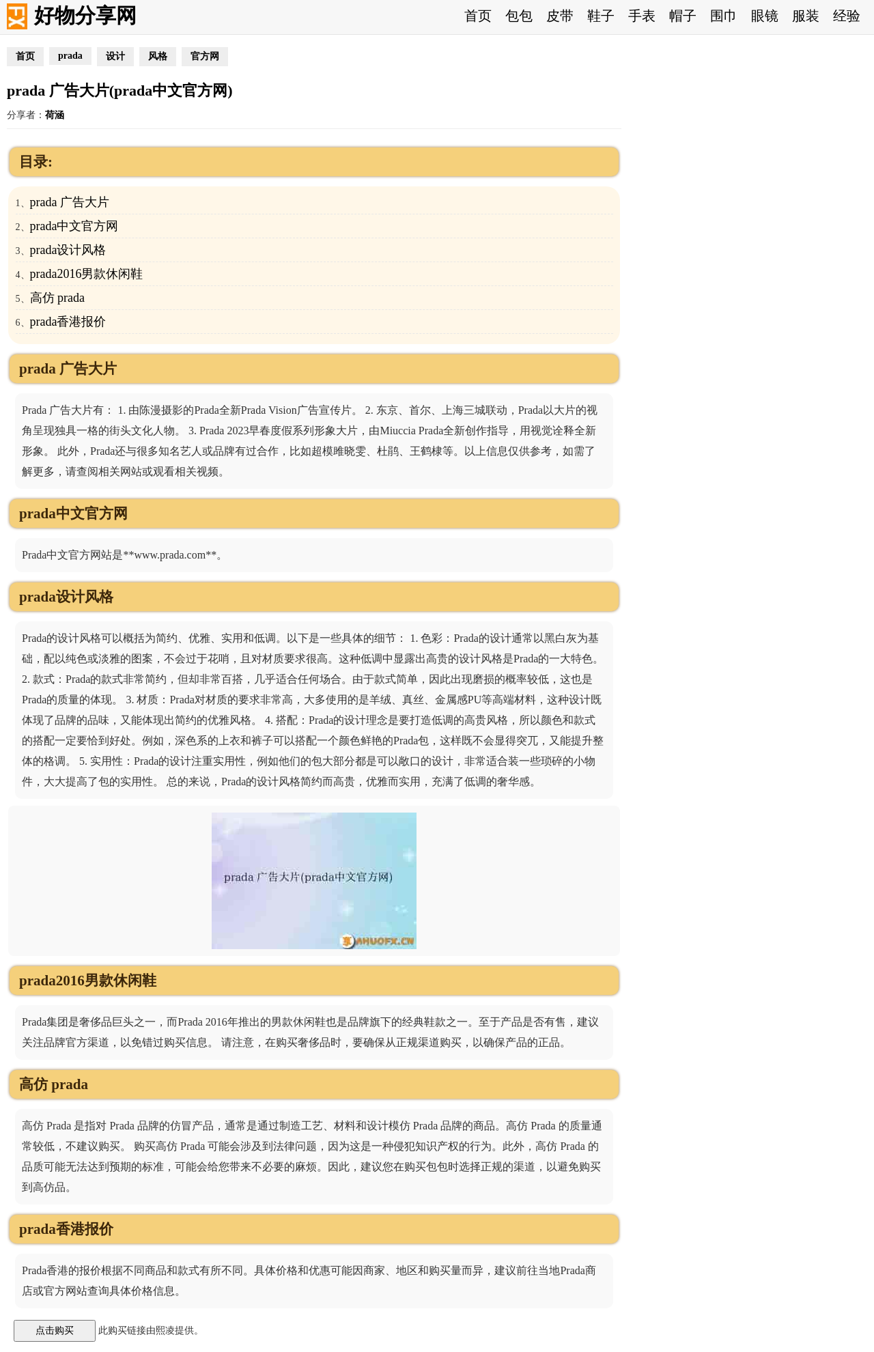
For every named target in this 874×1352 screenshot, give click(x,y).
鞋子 (601, 15)
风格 (157, 56)
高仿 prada (57, 298)
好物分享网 (85, 15)
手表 (642, 15)
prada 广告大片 (69, 202)
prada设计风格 (68, 250)
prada (70, 56)
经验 (846, 15)
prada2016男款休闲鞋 (86, 274)
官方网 (205, 56)
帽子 (682, 15)
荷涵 (54, 115)
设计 (115, 56)
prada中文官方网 (74, 226)
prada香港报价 (68, 321)
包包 (519, 15)
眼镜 (764, 15)
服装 (805, 15)
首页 (478, 15)
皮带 (560, 15)
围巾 (723, 15)
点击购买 (55, 1330)
